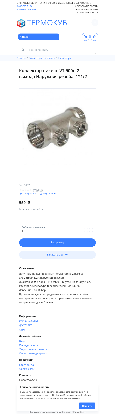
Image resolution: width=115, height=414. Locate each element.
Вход (22, 341)
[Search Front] (61, 50)
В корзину (57, 242)
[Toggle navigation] (94, 22)
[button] (94, 37)
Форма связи (27, 369)
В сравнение (49, 193)
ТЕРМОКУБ (26, 22)
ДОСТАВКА (25, 325)
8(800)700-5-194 (24, 6)
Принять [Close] (87, 405)
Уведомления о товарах (34, 349)
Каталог (25, 36)
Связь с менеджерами (33, 353)
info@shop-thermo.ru (27, 9)
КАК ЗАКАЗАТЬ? (28, 321)
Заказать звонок (57, 254)
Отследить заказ (29, 345)
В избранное (29, 193)
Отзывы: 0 (38, 189)
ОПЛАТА (24, 329)
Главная (21, 58)
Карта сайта (26, 365)
